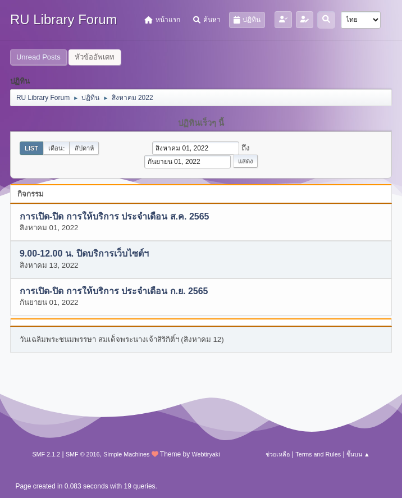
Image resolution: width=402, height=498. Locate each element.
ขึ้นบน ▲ (358, 454)
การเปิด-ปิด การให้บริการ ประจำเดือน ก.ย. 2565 (114, 291)
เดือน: (56, 148)
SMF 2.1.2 (46, 454)
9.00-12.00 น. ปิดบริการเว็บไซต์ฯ (84, 254)
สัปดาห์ (84, 148)
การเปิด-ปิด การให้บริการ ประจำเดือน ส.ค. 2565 (114, 216)
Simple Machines (126, 454)
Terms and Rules (318, 454)
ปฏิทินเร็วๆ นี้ (201, 122)
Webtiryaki (205, 454)
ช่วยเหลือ (278, 454)
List (31, 148)
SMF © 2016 (83, 454)
